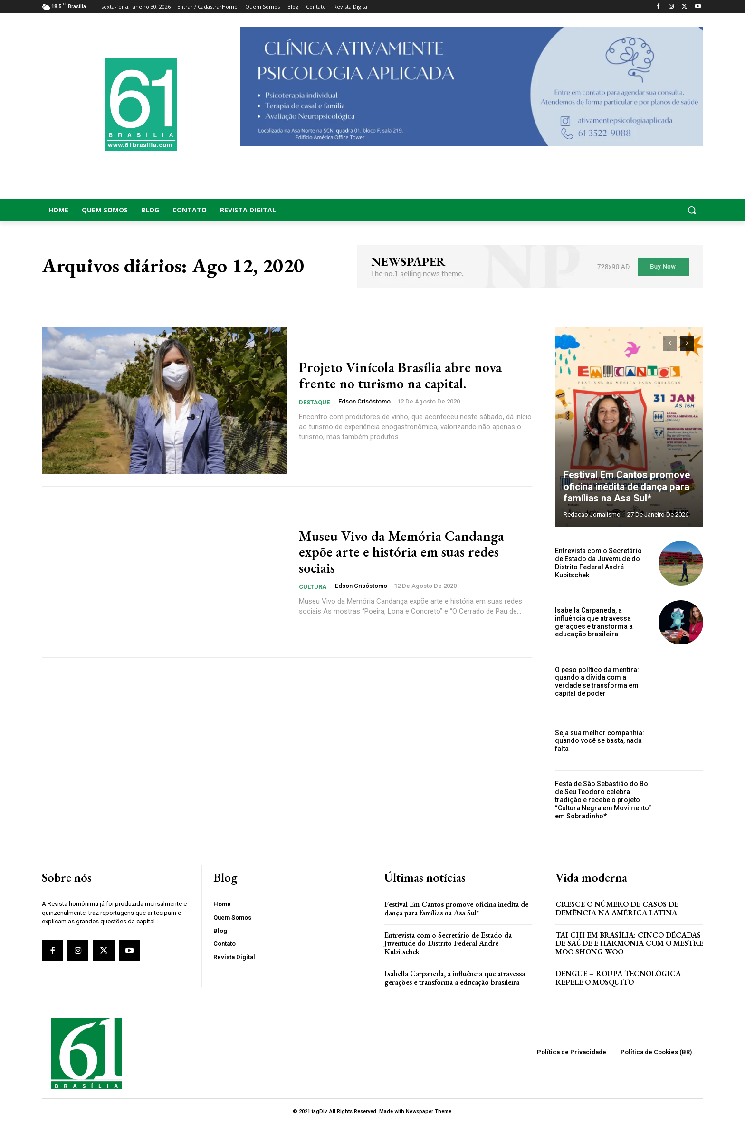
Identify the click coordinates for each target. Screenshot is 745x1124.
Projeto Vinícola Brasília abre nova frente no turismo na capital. (400, 375)
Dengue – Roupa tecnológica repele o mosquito (618, 978)
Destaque (314, 401)
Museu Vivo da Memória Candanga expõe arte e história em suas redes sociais (401, 552)
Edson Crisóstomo (364, 400)
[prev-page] (670, 343)
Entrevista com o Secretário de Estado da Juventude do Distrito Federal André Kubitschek (598, 562)
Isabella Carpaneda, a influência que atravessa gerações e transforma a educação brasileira (594, 622)
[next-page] (687, 343)
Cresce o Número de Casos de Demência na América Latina (616, 908)
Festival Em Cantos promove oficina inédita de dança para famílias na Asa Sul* (626, 487)
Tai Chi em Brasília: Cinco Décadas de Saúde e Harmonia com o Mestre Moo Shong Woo (629, 943)
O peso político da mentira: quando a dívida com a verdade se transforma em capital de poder (597, 681)
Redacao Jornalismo (592, 514)
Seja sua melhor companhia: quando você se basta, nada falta (599, 741)
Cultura (312, 586)
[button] (629, 210)
